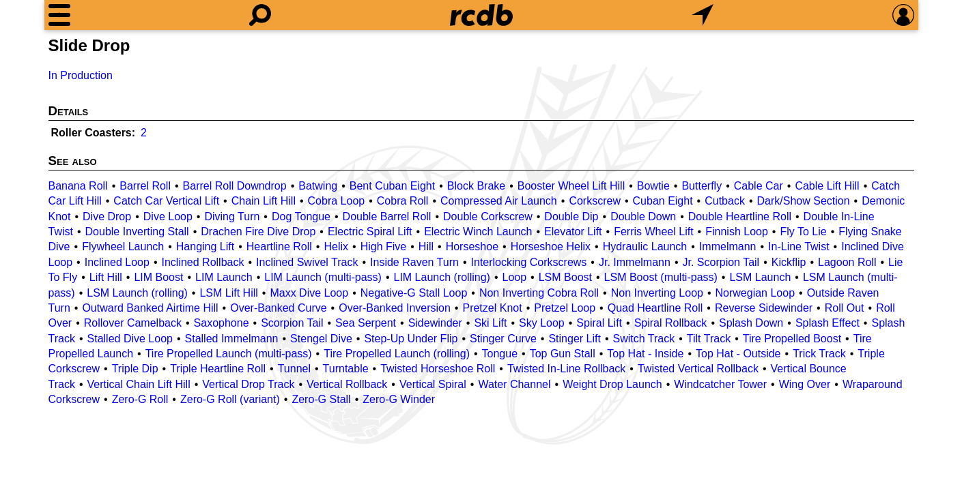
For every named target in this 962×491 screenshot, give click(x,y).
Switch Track (644, 338)
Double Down (643, 216)
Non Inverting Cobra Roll (539, 293)
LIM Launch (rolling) (442, 277)
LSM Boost (565, 277)
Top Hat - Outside (738, 353)
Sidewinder (435, 323)
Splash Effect (827, 323)
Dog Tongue (301, 216)
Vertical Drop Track (248, 384)
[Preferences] (903, 15)
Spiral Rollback (670, 323)
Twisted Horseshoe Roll (437, 368)
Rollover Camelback (133, 323)
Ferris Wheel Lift (653, 231)
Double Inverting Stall (137, 231)
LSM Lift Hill (228, 293)
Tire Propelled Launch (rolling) (397, 353)
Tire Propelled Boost (792, 338)
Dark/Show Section (803, 201)
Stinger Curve (503, 338)
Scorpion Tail (292, 323)
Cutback (725, 201)
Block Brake (476, 186)
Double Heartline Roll (739, 216)
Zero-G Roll (140, 399)
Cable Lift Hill (827, 186)
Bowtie (653, 186)
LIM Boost (158, 277)
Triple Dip (135, 368)
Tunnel (294, 368)
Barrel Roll (145, 186)
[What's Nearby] (702, 15)
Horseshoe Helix (551, 246)
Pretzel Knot (492, 308)
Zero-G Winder (399, 399)
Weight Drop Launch (612, 384)
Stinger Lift (574, 338)
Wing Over (805, 384)
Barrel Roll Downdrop (235, 186)
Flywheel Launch (123, 246)
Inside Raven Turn (414, 262)
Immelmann (727, 246)
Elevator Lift (573, 231)
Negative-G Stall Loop (414, 293)
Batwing (317, 186)
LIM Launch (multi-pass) (323, 277)
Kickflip (789, 262)
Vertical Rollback (347, 384)
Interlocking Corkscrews (529, 262)
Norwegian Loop (755, 293)
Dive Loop (168, 216)
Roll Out (844, 308)
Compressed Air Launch (498, 201)
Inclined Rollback (203, 262)
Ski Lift (490, 323)
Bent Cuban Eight (392, 186)
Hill (426, 246)
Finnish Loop (736, 231)
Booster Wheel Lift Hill (571, 186)
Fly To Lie (803, 231)
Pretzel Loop (564, 308)
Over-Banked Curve (278, 308)
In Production (80, 75)
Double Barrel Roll (387, 216)
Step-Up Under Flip (410, 338)
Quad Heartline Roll (655, 308)
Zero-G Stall (321, 399)
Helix (336, 246)
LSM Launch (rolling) (137, 293)
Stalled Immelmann (232, 338)
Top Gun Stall (562, 353)
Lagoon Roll (847, 262)
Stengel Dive (321, 338)
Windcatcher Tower (720, 384)
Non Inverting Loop (657, 293)
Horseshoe (472, 246)
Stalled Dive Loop (130, 338)
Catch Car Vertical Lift (166, 201)
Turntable (346, 368)
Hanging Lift (205, 246)
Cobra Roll (403, 201)
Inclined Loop (117, 262)
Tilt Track (709, 338)
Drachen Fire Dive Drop (258, 231)
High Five (383, 246)
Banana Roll (78, 186)
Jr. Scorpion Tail (721, 262)
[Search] (260, 15)
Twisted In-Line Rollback (566, 368)
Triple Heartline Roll (218, 368)
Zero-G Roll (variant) (230, 399)
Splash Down (751, 323)
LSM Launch (760, 277)
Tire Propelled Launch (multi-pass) (228, 353)
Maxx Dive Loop (309, 293)
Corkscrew (595, 201)
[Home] (481, 15)
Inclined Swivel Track (307, 262)
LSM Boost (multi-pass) (661, 277)
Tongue (500, 353)
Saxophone (221, 323)
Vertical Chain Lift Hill (138, 384)
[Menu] (59, 15)
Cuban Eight (663, 201)
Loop (515, 277)
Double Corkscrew (488, 216)
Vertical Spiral (432, 384)
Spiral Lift (599, 323)
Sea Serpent (365, 323)
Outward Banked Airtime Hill (150, 308)
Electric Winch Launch (478, 231)
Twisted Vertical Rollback (698, 368)
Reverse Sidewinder (763, 308)
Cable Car (758, 186)
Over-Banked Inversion (395, 308)
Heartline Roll (279, 246)
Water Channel (514, 384)
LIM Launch (224, 277)
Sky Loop (542, 323)
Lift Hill (105, 277)
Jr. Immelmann (634, 262)
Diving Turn (231, 216)
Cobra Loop (336, 201)
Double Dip (571, 216)
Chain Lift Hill (263, 201)
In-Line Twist (799, 246)
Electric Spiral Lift (370, 231)
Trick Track (819, 353)
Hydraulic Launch (645, 246)
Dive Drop (107, 216)
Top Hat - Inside (645, 353)
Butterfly (701, 186)
